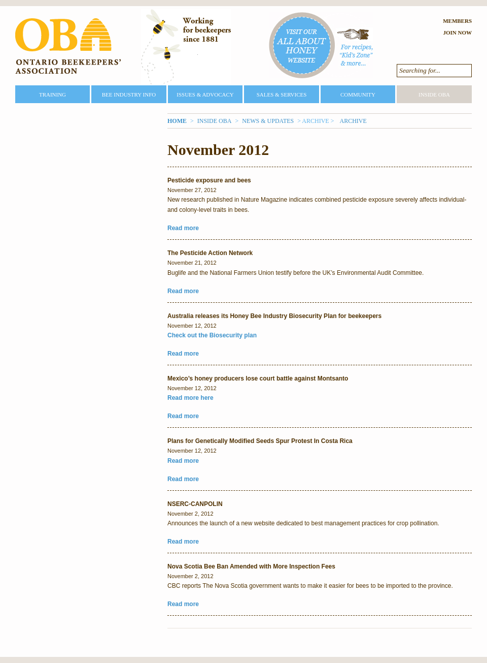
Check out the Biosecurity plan (212, 335)
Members (457, 21)
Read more (183, 228)
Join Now (457, 32)
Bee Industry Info (129, 94)
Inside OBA (434, 94)
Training (52, 94)
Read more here (190, 397)
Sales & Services (282, 94)
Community (357, 94)
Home (177, 120)
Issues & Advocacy (205, 94)
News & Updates (268, 120)
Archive (352, 120)
